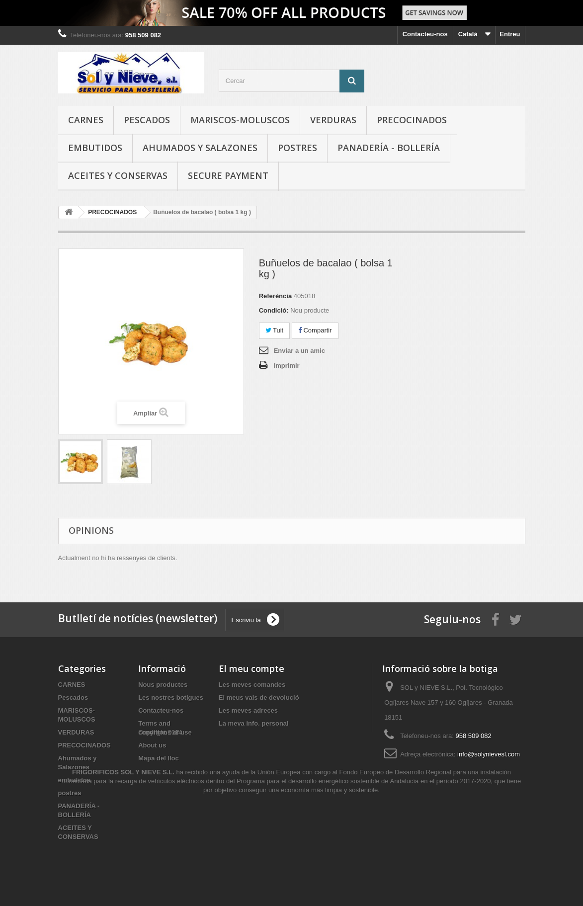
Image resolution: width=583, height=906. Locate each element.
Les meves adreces (248, 710)
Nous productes (162, 684)
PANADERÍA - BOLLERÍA (388, 148)
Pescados (147, 120)
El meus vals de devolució (259, 697)
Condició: (274, 310)
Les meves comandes (252, 684)
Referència (275, 296)
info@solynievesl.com (488, 754)
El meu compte (251, 668)
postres (297, 148)
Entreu (510, 34)
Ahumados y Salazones (200, 148)
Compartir (315, 330)
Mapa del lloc (158, 758)
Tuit (274, 330)
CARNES (85, 120)
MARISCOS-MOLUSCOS (240, 120)
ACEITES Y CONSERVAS (117, 175)
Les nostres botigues (170, 697)
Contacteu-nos (425, 34)
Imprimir (287, 365)
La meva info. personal (254, 723)
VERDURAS (333, 120)
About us (152, 745)
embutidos (95, 148)
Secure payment (228, 175)
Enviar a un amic (299, 350)
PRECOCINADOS (412, 120)
